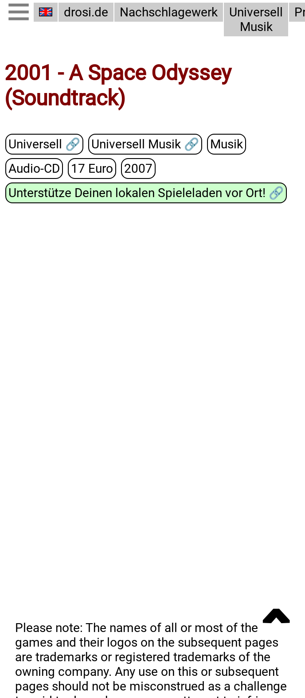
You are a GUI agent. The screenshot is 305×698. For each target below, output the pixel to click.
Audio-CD (33, 168)
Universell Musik (253, 19)
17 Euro (90, 168)
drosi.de (86, 12)
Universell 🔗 (43, 144)
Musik (225, 144)
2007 (134, 168)
